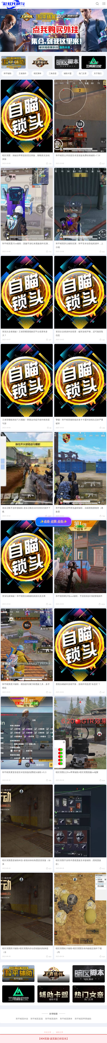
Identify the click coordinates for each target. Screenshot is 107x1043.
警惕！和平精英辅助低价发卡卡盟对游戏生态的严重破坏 (79, 422)
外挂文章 (47, 1032)
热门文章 (83, 73)
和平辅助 (7, 73)
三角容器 (52, 73)
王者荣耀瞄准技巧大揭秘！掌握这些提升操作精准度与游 (26, 422)
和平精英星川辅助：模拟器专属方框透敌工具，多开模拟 (26, 686)
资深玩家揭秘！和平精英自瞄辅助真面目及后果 (24, 596)
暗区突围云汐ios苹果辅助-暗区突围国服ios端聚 (77, 772)
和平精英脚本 (66, 1019)
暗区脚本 (37, 73)
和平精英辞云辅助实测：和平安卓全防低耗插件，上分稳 (79, 245)
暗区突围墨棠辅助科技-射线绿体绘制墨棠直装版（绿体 (26, 862)
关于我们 (98, 73)
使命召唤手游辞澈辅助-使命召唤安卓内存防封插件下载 (26, 510)
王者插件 (22, 73)
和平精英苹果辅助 (83, 1019)
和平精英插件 (51, 1019)
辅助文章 (59, 1032)
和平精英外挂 (22, 1019)
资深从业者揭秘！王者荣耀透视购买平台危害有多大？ (25, 333)
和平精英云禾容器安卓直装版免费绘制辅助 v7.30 (78, 155)
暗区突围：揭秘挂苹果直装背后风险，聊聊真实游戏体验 (26, 157)
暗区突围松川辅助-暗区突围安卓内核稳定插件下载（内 (79, 950)
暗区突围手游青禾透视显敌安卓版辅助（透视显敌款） (78, 862)
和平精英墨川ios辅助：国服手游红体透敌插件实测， (26, 243)
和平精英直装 (37, 1019)
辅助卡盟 (67, 73)
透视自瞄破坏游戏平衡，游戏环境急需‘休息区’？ (78, 684)
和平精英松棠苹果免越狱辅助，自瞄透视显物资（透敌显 (79, 510)
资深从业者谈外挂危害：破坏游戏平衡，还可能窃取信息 (79, 333)
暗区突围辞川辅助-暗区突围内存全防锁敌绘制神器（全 (25, 950)
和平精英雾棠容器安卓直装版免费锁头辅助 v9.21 (24, 772)
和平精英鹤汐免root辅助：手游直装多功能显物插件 (79, 596)
